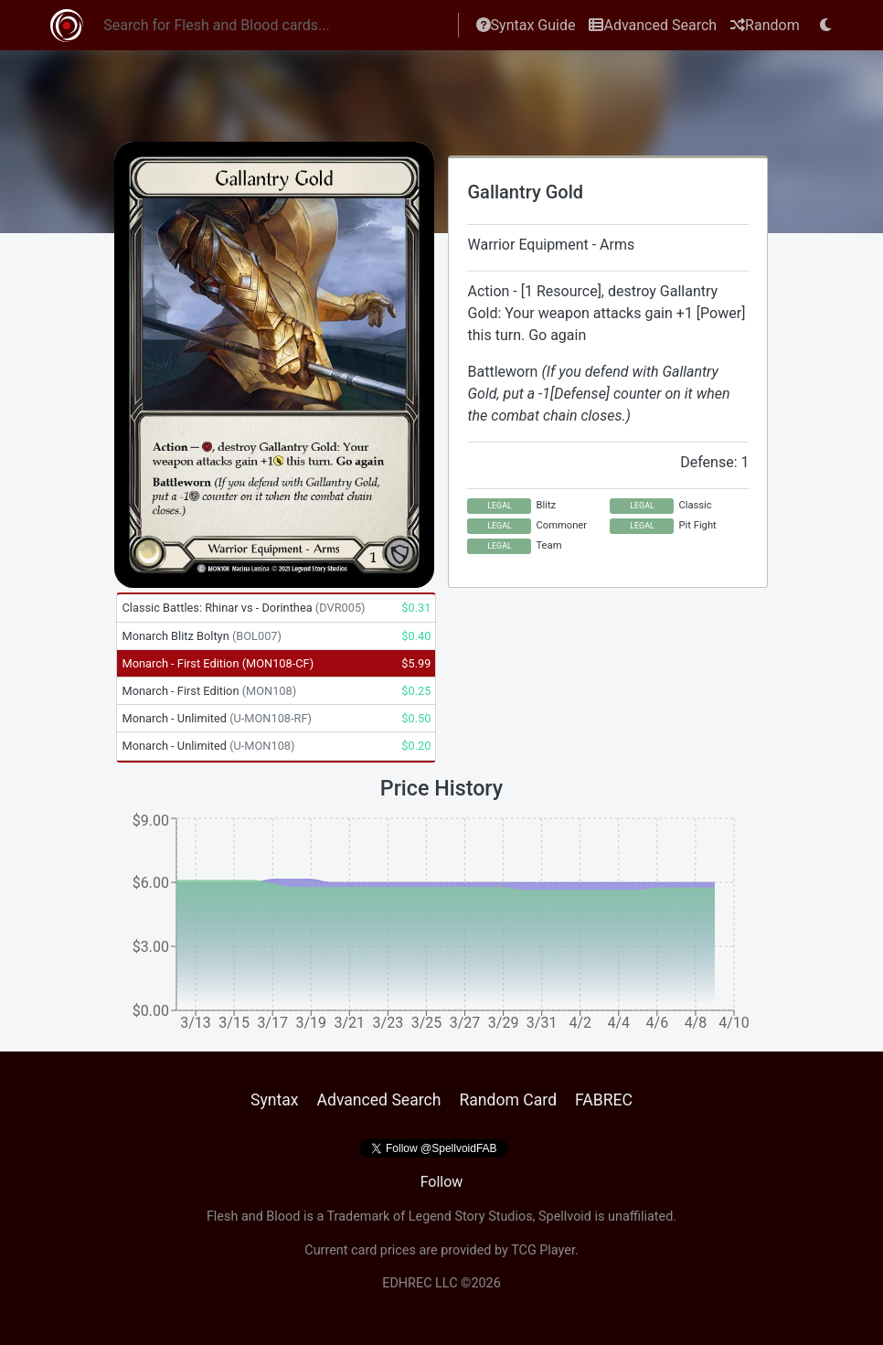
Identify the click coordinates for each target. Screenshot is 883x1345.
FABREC (604, 1100)
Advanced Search (653, 25)
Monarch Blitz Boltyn (202, 636)
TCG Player (543, 1250)
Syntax (274, 1100)
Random (765, 25)
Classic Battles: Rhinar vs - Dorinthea (243, 607)
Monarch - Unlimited (217, 718)
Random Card (508, 1100)
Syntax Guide (526, 25)
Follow (441, 1181)
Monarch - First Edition (218, 663)
